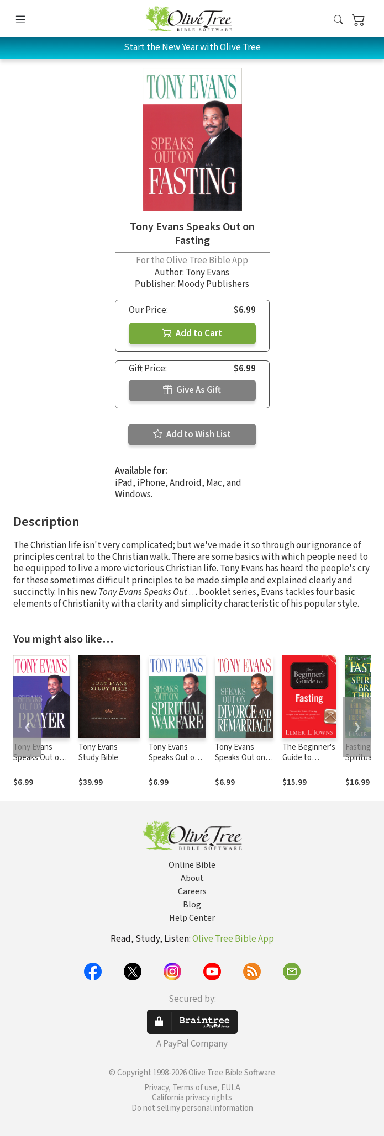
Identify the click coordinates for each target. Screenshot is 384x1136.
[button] (338, 20)
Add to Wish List (192, 434)
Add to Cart (192, 333)
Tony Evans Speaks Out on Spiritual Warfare (177, 757)
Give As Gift (192, 390)
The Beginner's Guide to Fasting (308, 757)
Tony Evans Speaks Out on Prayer (38, 757)
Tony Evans (207, 272)
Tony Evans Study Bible (98, 752)
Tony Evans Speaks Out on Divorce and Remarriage (240, 762)
